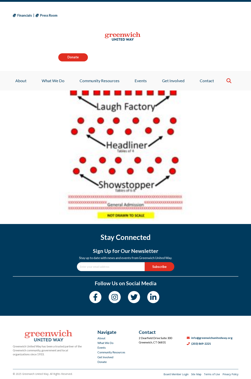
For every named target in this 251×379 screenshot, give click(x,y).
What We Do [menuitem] (51, 38)
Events (101, 347)
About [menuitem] (18, 38)
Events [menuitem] (141, 38)
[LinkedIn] (153, 297)
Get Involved (105, 357)
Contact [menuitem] (209, 38)
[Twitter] (134, 297)
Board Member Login (176, 374)
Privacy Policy (230, 374)
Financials (22, 15)
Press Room (46, 15)
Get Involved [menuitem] (174, 38)
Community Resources (111, 352)
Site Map (196, 374)
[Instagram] (115, 297)
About (101, 338)
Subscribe (159, 267)
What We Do (105, 342)
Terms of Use (212, 374)
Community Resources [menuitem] (99, 38)
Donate (223, 15)
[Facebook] (95, 297)
